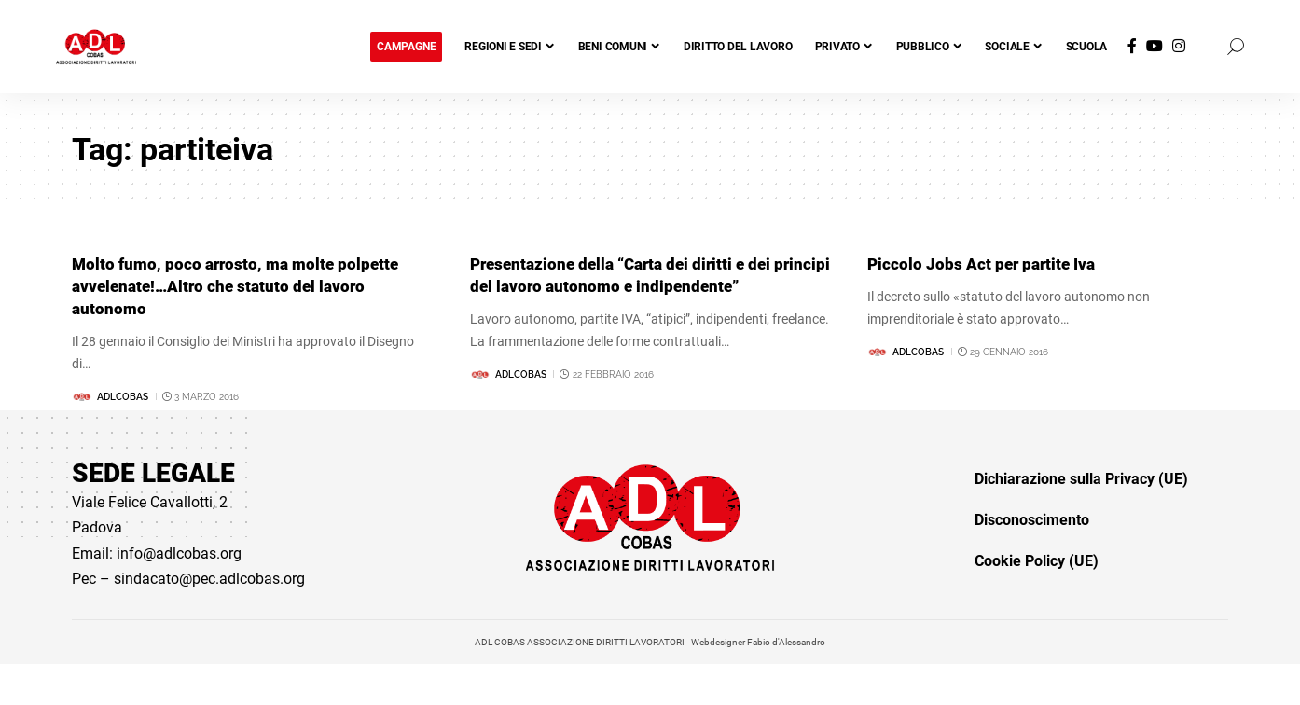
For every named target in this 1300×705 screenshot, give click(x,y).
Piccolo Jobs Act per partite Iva (984, 263)
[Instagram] (1179, 46)
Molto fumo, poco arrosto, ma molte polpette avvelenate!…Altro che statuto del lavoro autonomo (240, 285)
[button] (1235, 46)
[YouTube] (1154, 46)
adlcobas (122, 395)
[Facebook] (1132, 46)
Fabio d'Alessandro (786, 642)
